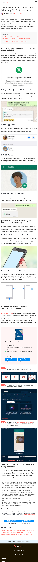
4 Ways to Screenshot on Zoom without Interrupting (15, 536)
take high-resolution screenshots (25, 422)
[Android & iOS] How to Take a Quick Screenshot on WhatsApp (16, 38)
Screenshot (22, 13)
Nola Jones (16, 13)
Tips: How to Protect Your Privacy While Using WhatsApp (14, 41)
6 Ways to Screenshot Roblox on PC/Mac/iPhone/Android (16, 534)
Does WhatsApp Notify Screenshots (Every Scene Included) (15, 36)
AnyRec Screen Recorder (7, 313)
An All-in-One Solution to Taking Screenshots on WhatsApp (15, 39)
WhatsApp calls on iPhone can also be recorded (12, 497)
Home (9, 541)
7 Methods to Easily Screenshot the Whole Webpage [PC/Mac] (17, 530)
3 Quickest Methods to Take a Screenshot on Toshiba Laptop (17, 532)
